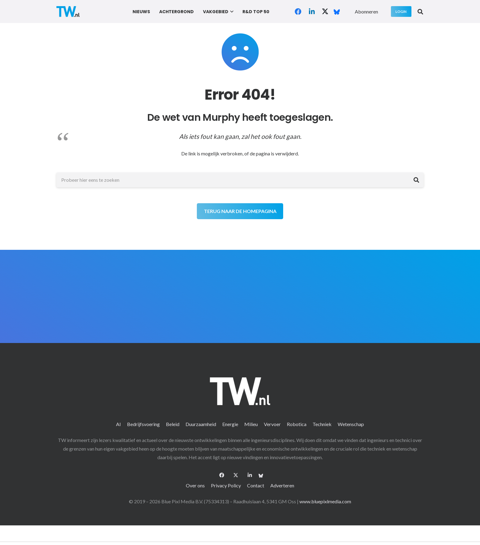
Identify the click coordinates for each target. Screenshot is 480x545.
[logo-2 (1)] (68, 11)
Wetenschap (351, 424)
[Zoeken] (416, 180)
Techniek (322, 424)
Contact (255, 485)
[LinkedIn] (311, 11)
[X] (325, 11)
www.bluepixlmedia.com (325, 501)
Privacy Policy (226, 485)
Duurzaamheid (201, 424)
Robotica (296, 424)
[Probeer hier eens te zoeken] (240, 180)
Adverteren (282, 485)
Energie (230, 424)
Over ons (195, 485)
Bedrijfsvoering (143, 424)
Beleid (172, 424)
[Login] (401, 11)
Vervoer (272, 424)
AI (118, 424)
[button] (231, 11)
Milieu (251, 424)
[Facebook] (298, 11)
